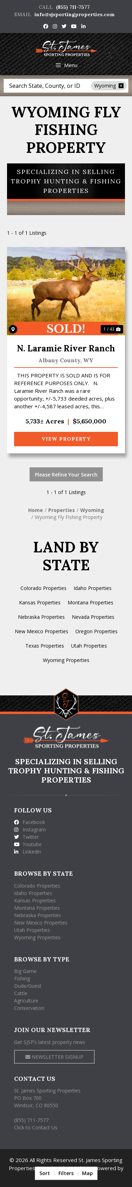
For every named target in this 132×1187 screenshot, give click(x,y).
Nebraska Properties (41, 617)
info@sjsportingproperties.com (74, 14)
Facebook (29, 822)
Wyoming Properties (66, 660)
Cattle (20, 993)
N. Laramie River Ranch (66, 348)
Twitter (26, 837)
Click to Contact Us (35, 1127)
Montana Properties (90, 602)
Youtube (28, 844)
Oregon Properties (96, 631)
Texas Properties (44, 645)
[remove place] (121, 85)
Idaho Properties (93, 588)
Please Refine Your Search (66, 474)
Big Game (25, 971)
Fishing (22, 978)
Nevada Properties (93, 617)
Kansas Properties (40, 602)
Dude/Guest (28, 985)
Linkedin (27, 851)
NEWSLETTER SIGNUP (54, 1056)
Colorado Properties (43, 588)
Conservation (29, 1008)
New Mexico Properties (41, 631)
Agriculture (26, 1000)
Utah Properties (89, 645)
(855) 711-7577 (73, 7)
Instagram (30, 829)
